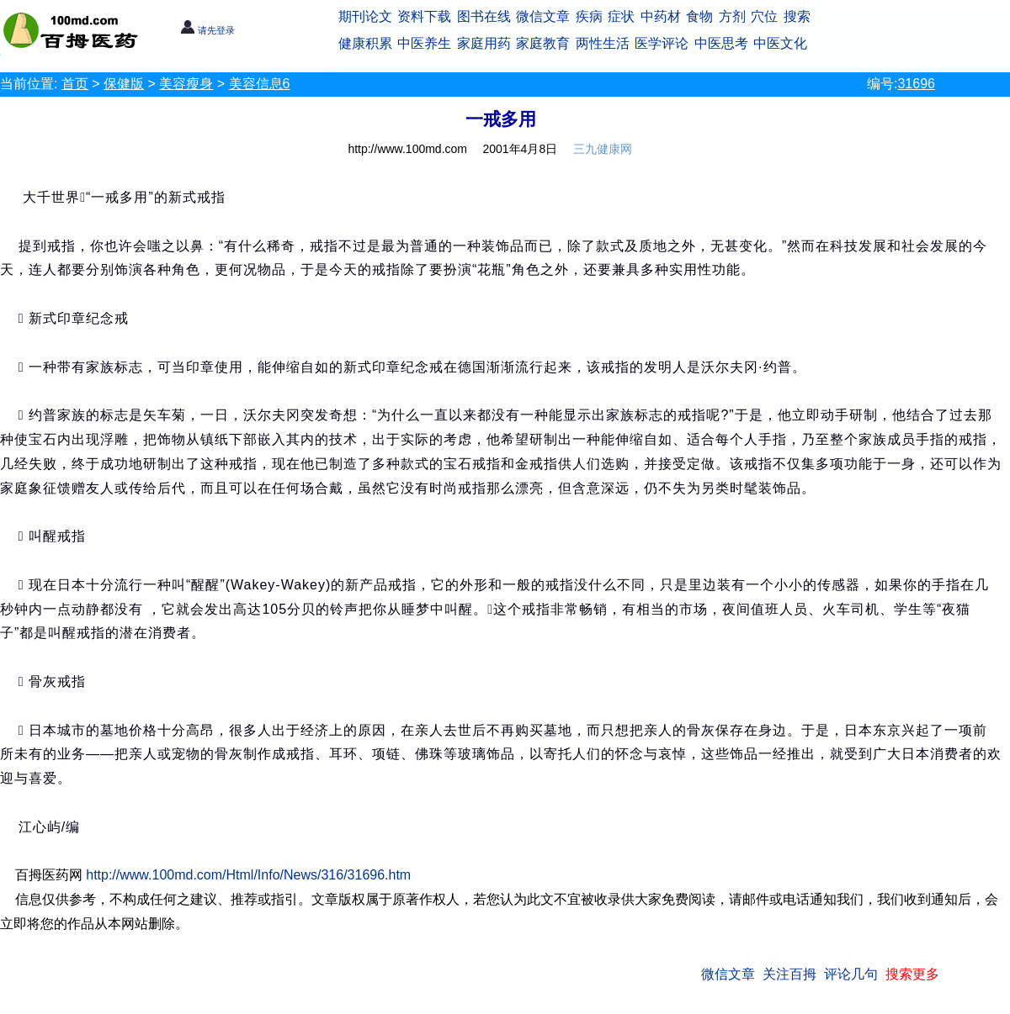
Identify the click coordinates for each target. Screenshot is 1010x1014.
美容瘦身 (186, 84)
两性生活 (603, 43)
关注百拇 (789, 974)
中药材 (661, 16)
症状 (621, 16)
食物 (699, 16)
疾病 (589, 16)
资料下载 (424, 16)
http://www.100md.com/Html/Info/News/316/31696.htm (248, 875)
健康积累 (365, 43)
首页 (74, 84)
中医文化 (780, 43)
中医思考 (721, 43)
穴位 (764, 16)
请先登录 (207, 30)
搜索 (797, 16)
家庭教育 (543, 43)
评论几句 (851, 974)
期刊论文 (365, 16)
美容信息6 (259, 84)
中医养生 (424, 43)
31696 (916, 84)
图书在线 (484, 16)
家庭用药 (484, 43)
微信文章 (543, 16)
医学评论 (661, 43)
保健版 (124, 84)
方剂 (732, 16)
